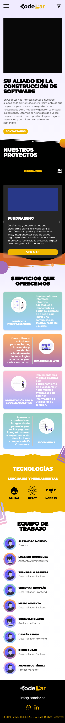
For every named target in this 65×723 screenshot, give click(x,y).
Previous (5, 221)
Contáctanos (15, 131)
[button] (6, 6)
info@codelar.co (32, 697)
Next (60, 221)
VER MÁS (32, 252)
